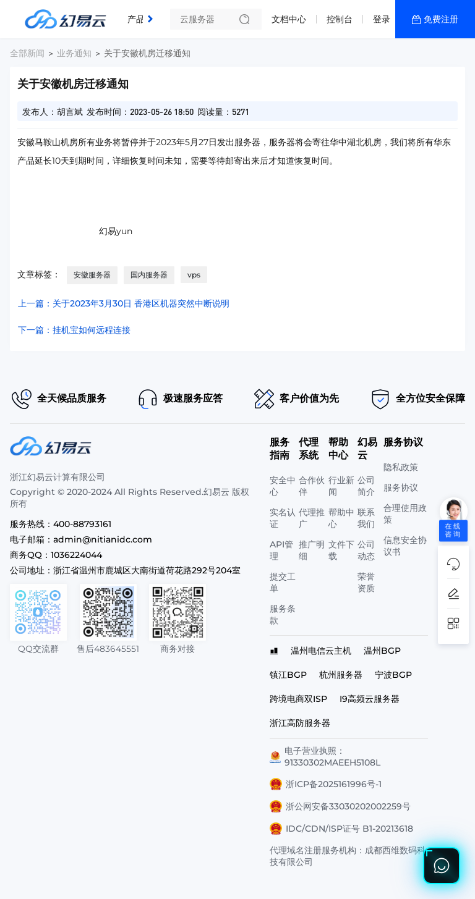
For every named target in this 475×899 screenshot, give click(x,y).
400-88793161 (82, 524)
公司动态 (366, 550)
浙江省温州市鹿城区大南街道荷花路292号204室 (147, 570)
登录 (381, 19)
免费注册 (441, 19)
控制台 (340, 19)
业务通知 (74, 53)
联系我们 (366, 518)
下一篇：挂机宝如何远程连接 (74, 330)
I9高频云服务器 (370, 698)
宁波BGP (393, 674)
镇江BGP (288, 674)
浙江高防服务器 (300, 722)
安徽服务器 (92, 274)
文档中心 (289, 19)
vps (193, 274)
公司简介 (366, 486)
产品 (136, 19)
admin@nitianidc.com (102, 539)
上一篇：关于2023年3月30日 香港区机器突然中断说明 (123, 303)
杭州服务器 (340, 674)
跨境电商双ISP (298, 698)
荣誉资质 (366, 582)
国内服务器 (149, 274)
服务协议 (400, 487)
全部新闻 (27, 53)
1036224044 (76, 554)
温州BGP (382, 650)
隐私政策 (400, 467)
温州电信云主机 (321, 650)
